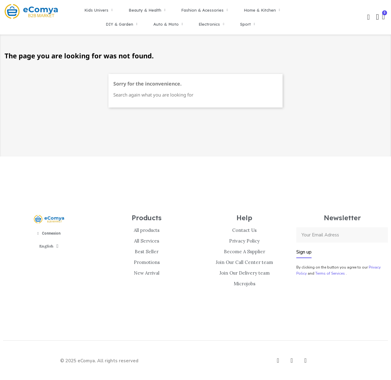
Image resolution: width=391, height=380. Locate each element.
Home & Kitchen (262, 10)
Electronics (211, 24)
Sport (247, 24)
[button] (368, 17)
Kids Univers (98, 10)
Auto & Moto (168, 24)
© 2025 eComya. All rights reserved (99, 361)
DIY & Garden (121, 24)
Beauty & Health (147, 10)
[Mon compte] (378, 17)
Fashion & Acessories (204, 10)
